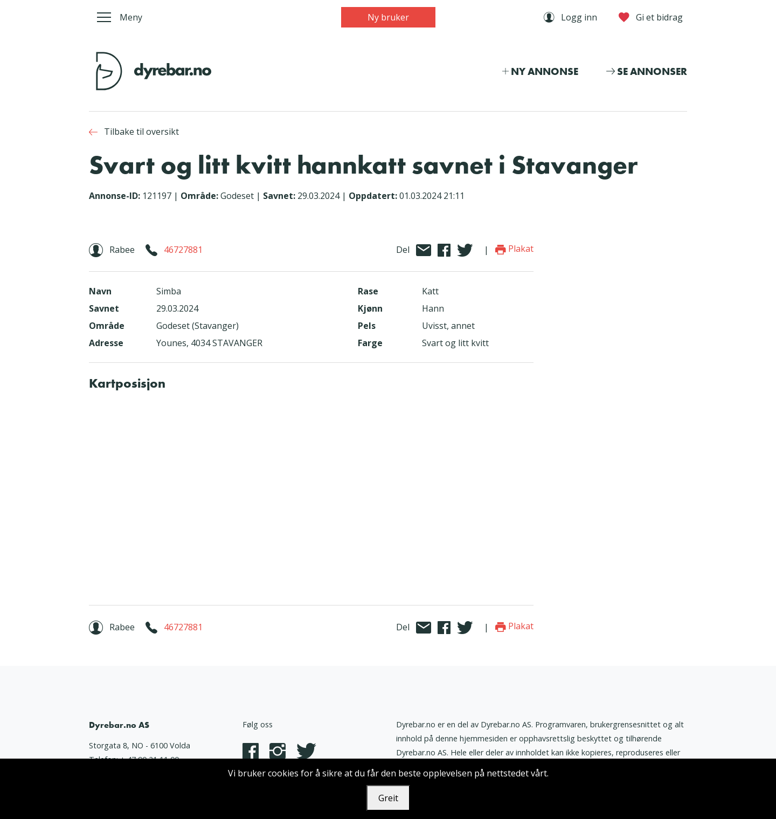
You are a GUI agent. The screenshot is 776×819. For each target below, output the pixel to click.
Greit (388, 798)
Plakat (514, 248)
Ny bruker (388, 17)
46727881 (183, 250)
